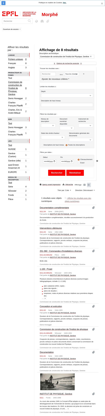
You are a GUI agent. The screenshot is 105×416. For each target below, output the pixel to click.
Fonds (17, 195)
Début (45, 157)
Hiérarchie (68, 184)
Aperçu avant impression (50, 184)
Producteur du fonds (15, 74)
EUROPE (17, 172)
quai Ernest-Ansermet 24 (17, 166)
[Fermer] (102, 3)
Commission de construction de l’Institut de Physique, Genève (17, 88)
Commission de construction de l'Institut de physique (64, 329)
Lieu (10, 141)
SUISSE (17, 149)
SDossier (17, 191)
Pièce (17, 199)
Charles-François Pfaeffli (17, 104)
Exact (82, 163)
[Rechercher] (14, 21)
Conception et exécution (51, 306)
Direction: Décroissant (84, 190)
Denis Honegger (17, 99)
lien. (64, 3)
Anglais (17, 68)
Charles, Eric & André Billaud (17, 111)
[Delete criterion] (83, 74)
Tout (10, 78)
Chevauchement (86, 159)
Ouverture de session (11, 29)
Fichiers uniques (17, 59)
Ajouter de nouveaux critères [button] (55, 79)
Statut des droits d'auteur (50, 133)
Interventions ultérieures (51, 228)
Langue (11, 55)
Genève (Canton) (17, 155)
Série (17, 187)
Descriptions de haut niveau (54, 145)
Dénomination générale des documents (79, 134)
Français (17, 64)
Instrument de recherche (83, 120)
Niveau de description (13, 178)
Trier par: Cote (63, 190)
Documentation (47, 352)
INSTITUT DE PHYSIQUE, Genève (63, 214)
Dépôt (43, 91)
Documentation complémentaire (54, 207)
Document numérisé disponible (63, 121)
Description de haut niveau (51, 101)
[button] (42, 21)
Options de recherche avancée (67, 63)
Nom (10, 119)
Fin (61, 157)
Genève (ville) (17, 161)
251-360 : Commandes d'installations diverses (61, 251)
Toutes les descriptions (76, 145)
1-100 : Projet (46, 269)
